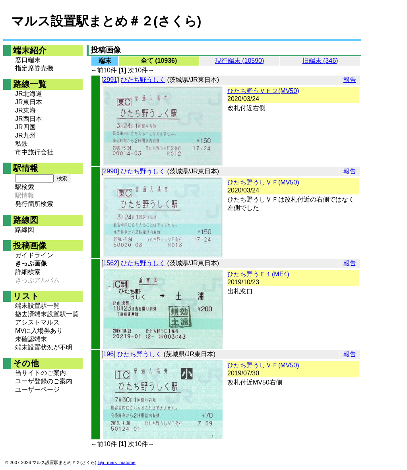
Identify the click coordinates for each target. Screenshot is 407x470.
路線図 (24, 229)
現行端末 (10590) (239, 60)
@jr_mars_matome (117, 462)
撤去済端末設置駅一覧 (47, 314)
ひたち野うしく (143, 79)
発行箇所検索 (34, 203)
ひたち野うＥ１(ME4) (258, 274)
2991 (110, 79)
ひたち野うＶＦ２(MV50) (263, 90)
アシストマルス (37, 322)
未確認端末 (31, 339)
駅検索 (24, 187)
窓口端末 (28, 59)
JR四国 (25, 127)
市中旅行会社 (34, 152)
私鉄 (21, 143)
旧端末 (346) (320, 60)
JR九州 (25, 135)
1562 (110, 263)
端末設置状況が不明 (43, 347)
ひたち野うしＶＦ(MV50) (263, 182)
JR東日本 (28, 102)
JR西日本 (28, 118)
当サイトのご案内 (40, 372)
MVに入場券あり (39, 330)
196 (108, 354)
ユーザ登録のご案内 (43, 381)
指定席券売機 (34, 68)
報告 (349, 79)
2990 (110, 171)
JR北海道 (28, 93)
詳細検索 (28, 271)
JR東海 (25, 110)
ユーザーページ (37, 389)
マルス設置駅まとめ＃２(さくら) (106, 21)
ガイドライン (34, 255)
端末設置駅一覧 (37, 305)
